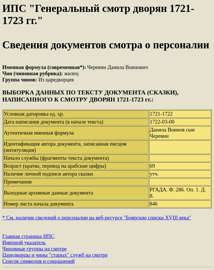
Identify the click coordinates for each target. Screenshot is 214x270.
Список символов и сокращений (38, 261)
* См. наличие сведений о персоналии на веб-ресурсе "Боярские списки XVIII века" (96, 218)
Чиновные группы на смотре (34, 249)
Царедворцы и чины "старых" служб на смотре (55, 255)
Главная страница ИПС (28, 236)
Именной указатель (24, 242)
